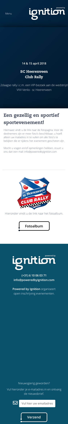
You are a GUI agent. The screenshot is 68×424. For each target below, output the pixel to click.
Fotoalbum (34, 226)
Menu (8, 13)
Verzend (34, 417)
